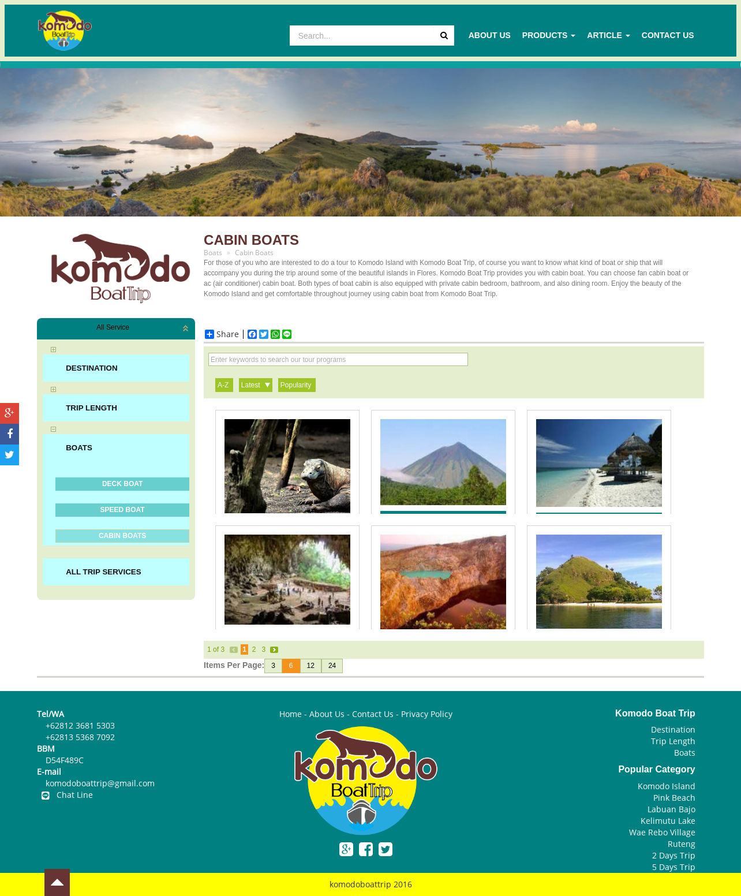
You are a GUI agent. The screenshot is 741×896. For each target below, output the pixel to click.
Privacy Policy (426, 713)
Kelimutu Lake (668, 820)
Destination (673, 729)
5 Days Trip (673, 866)
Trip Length (673, 741)
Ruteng (681, 843)
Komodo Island (666, 786)
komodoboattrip (360, 884)
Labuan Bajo (671, 809)
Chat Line (65, 794)
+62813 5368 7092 (80, 736)
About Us (490, 35)
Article (608, 35)
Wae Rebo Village (662, 832)
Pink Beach (674, 797)
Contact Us (668, 35)
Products (548, 35)
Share (222, 334)
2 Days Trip (673, 855)
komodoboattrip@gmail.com (100, 783)
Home (290, 713)
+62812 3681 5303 (80, 725)
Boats (684, 752)
